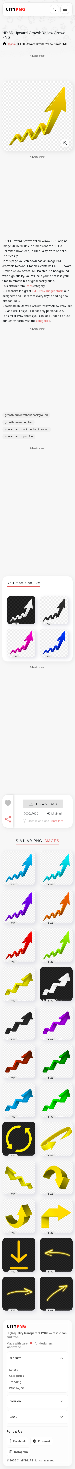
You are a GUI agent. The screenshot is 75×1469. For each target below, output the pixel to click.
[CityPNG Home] (15, 9)
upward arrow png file (19, 436)
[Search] (54, 9)
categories (43, 321)
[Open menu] (64, 9)
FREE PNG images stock (47, 291)
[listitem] (17, 1441)
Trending (15, 1382)
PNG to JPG (16, 1388)
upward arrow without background (27, 429)
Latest (13, 1369)
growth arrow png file (18, 422)
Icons (29, 286)
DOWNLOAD (43, 804)
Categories (16, 1376)
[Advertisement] (38, 68)
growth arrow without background (26, 415)
